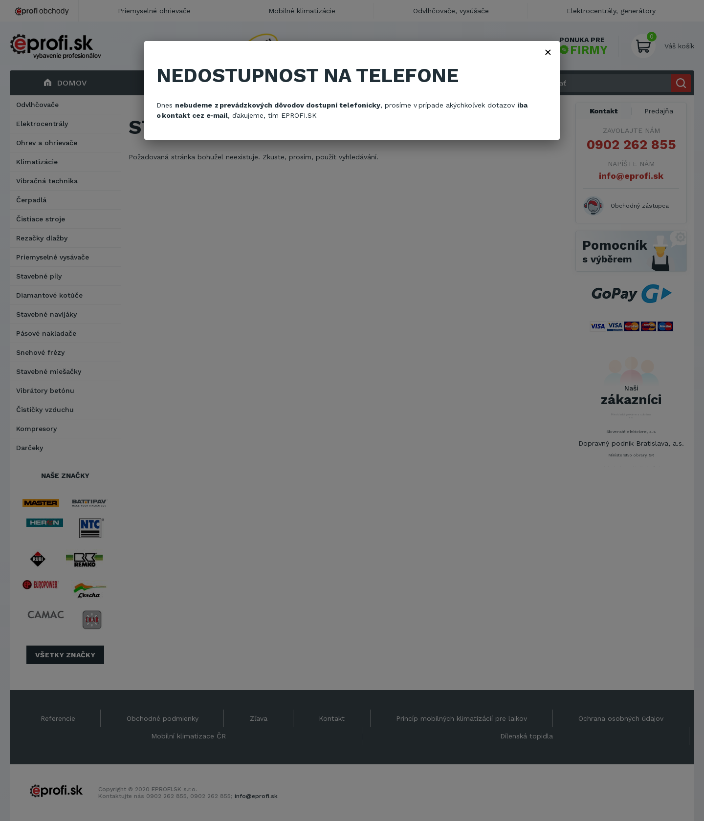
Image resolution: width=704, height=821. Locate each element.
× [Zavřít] (548, 52)
